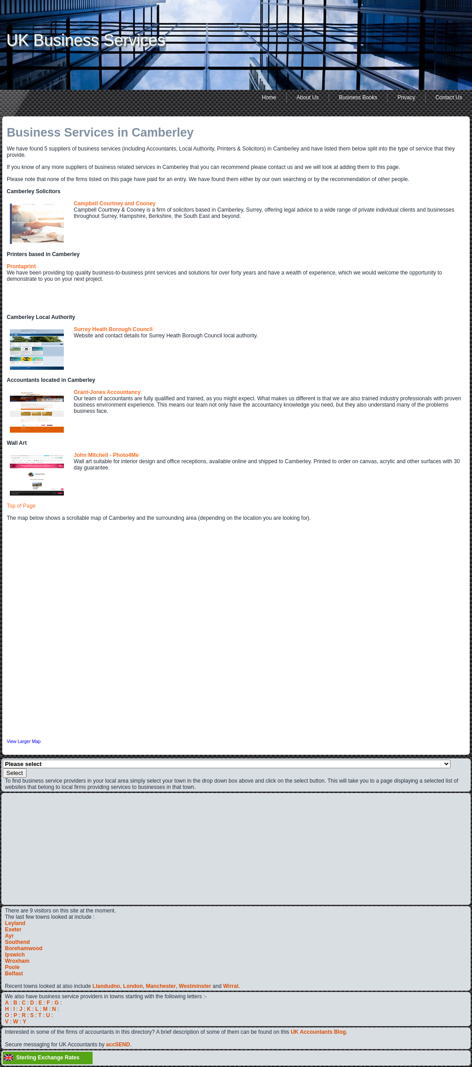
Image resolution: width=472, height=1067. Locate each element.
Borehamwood (23, 948)
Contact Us (449, 97)
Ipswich (15, 955)
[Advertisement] (32, 848)
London (133, 986)
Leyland (15, 923)
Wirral (230, 986)
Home (269, 97)
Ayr (9, 936)
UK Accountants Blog (318, 1032)
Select (14, 773)
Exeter (13, 929)
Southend (17, 942)
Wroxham (17, 961)
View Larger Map (23, 741)
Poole (12, 967)
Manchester (161, 986)
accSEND (118, 1044)
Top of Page (21, 506)
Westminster (195, 986)
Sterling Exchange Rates (48, 1057)
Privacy (406, 97)
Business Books (358, 97)
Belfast (14, 973)
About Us (308, 97)
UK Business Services (85, 40)
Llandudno (106, 986)
